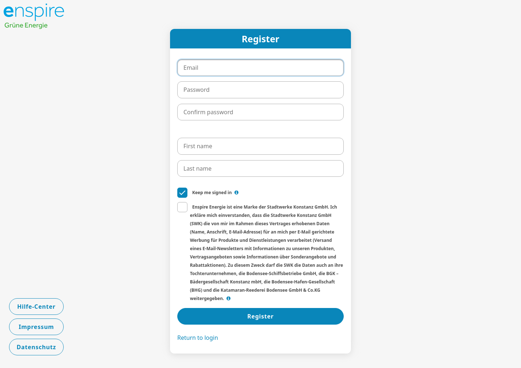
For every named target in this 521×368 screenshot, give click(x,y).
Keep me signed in (207, 192)
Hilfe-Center (36, 307)
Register (260, 316)
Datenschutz (36, 347)
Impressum (36, 327)
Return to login (197, 338)
